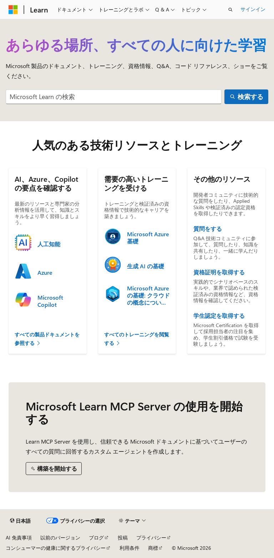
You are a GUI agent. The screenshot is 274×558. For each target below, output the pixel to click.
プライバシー (151, 537)
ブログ (96, 537)
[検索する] (246, 96)
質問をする (207, 228)
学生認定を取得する (219, 315)
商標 (153, 547)
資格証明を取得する (219, 272)
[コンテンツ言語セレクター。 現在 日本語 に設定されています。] (20, 521)
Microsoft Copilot (50, 301)
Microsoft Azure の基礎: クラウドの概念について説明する (148, 295)
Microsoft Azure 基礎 (148, 238)
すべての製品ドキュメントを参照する (47, 339)
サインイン (252, 9)
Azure (44, 272)
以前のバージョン (60, 537)
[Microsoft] (13, 9)
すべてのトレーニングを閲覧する (136, 339)
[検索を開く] (230, 9)
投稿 (123, 537)
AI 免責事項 (19, 537)
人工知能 (48, 244)
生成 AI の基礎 (145, 266)
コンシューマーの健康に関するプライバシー (56, 547)
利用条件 (129, 547)
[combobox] (114, 96)
